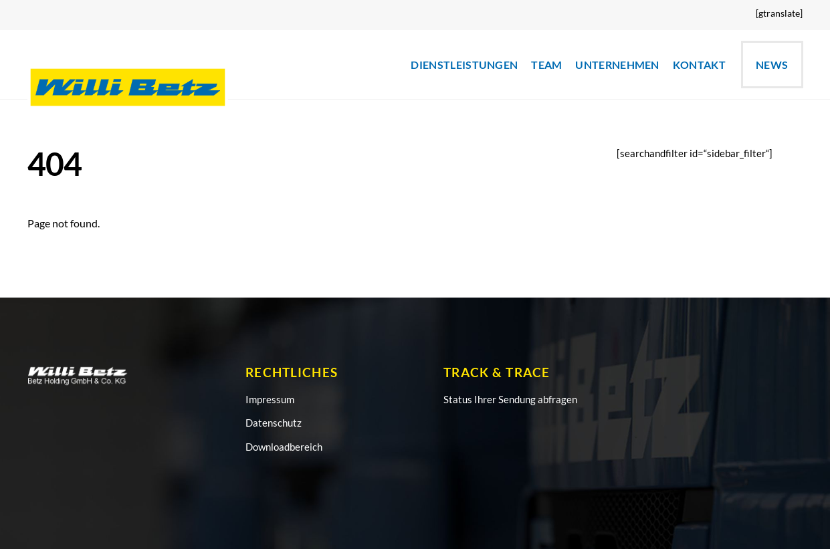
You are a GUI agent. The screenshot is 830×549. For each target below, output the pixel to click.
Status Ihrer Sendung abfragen (510, 399)
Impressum (269, 399)
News (772, 64)
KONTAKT (699, 64)
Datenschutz (273, 423)
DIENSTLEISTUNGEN (464, 64)
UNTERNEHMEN (617, 64)
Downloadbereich (283, 447)
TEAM (546, 64)
